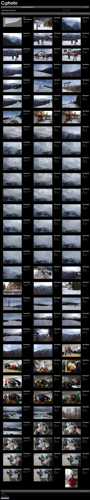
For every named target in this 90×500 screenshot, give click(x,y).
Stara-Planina (16, 7)
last (86, 13)
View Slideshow (5, 496)
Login (86, 7)
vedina (9, 7)
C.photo (4, 7)
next (81, 13)
